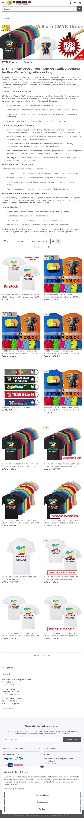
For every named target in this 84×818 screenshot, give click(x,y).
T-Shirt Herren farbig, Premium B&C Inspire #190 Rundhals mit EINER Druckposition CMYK (20, 521)
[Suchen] (39, 9)
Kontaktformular (8, 708)
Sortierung (20, 241)
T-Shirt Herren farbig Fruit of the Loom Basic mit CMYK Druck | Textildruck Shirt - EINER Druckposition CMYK (20, 465)
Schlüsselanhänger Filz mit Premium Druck (19, 407)
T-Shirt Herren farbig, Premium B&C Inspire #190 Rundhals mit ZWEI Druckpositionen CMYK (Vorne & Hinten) (61, 521)
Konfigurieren (42, 802)
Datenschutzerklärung (48, 731)
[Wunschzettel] (75, 2)
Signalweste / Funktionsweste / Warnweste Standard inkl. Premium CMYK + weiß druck (61, 408)
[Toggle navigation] (3, 1)
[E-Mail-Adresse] (33, 739)
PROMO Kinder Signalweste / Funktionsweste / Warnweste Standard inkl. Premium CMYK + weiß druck (20, 352)
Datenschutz (19, 789)
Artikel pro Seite (38, 241)
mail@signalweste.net (17, 703)
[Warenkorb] (79, 2)
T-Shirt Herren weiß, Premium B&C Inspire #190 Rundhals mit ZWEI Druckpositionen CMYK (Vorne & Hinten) (61, 634)
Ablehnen (42, 809)
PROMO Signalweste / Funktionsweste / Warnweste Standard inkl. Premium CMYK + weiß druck (61, 352)
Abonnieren (72, 739)
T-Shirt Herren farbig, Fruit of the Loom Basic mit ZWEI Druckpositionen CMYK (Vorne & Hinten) (62, 465)
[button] (70, 2)
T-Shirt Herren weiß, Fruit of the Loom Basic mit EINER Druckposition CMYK (19, 578)
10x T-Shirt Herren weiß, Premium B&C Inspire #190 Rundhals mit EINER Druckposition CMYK (20, 295)
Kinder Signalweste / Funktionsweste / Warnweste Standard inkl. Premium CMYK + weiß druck (61, 295)
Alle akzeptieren (42, 795)
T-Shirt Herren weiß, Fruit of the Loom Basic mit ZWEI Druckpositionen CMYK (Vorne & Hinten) (61, 578)
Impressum (8, 789)
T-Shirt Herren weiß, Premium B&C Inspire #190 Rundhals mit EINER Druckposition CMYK (20, 634)
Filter (7, 241)
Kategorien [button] (7, 668)
